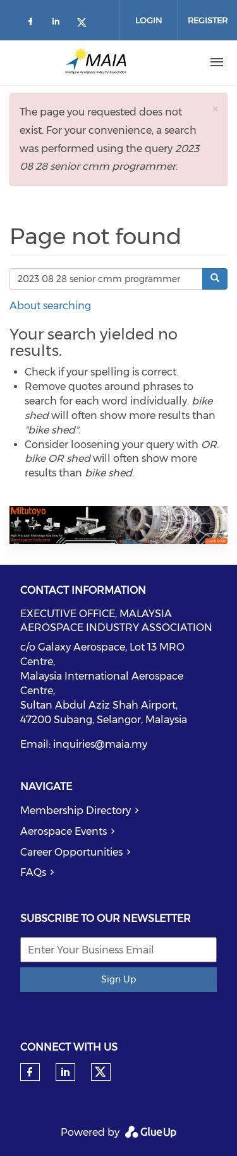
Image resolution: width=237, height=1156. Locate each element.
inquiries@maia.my (100, 744)
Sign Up (118, 979)
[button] (215, 108)
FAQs (33, 872)
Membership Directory (75, 811)
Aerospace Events (63, 831)
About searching (50, 306)
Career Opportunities (71, 852)
